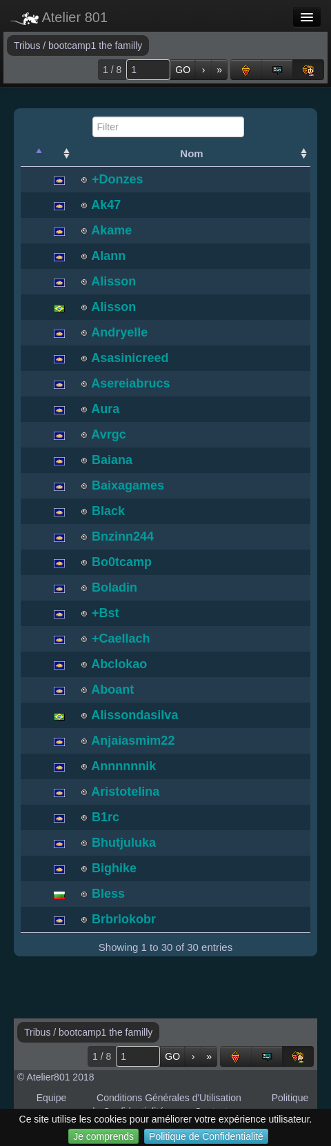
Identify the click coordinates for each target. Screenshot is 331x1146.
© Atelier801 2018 (55, 1077)
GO (182, 69)
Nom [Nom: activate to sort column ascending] (191, 153)
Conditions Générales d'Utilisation (169, 1097)
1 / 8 (112, 69)
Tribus (28, 45)
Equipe (52, 1097)
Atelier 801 (59, 17)
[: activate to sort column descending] (33, 154)
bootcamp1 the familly (95, 45)
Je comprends (103, 1136)
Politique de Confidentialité (206, 1136)
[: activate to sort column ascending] (59, 154)
